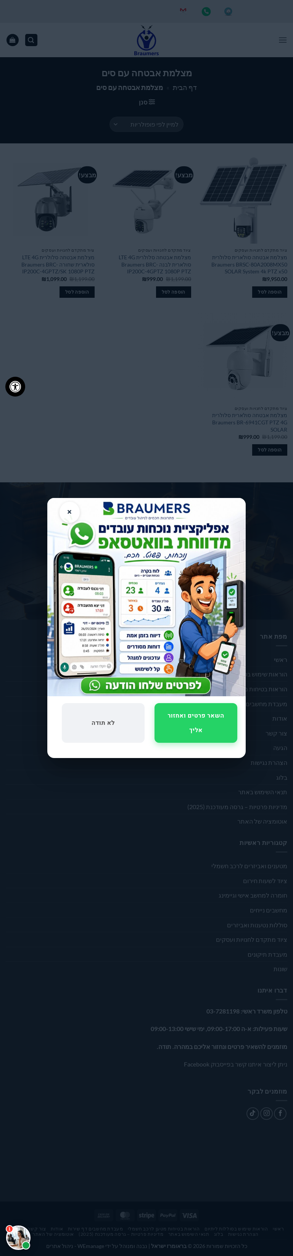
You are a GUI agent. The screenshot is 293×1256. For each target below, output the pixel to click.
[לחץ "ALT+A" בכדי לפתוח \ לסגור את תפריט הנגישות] (15, 387)
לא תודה (103, 723)
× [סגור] (69, 512)
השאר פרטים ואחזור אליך (195, 723)
